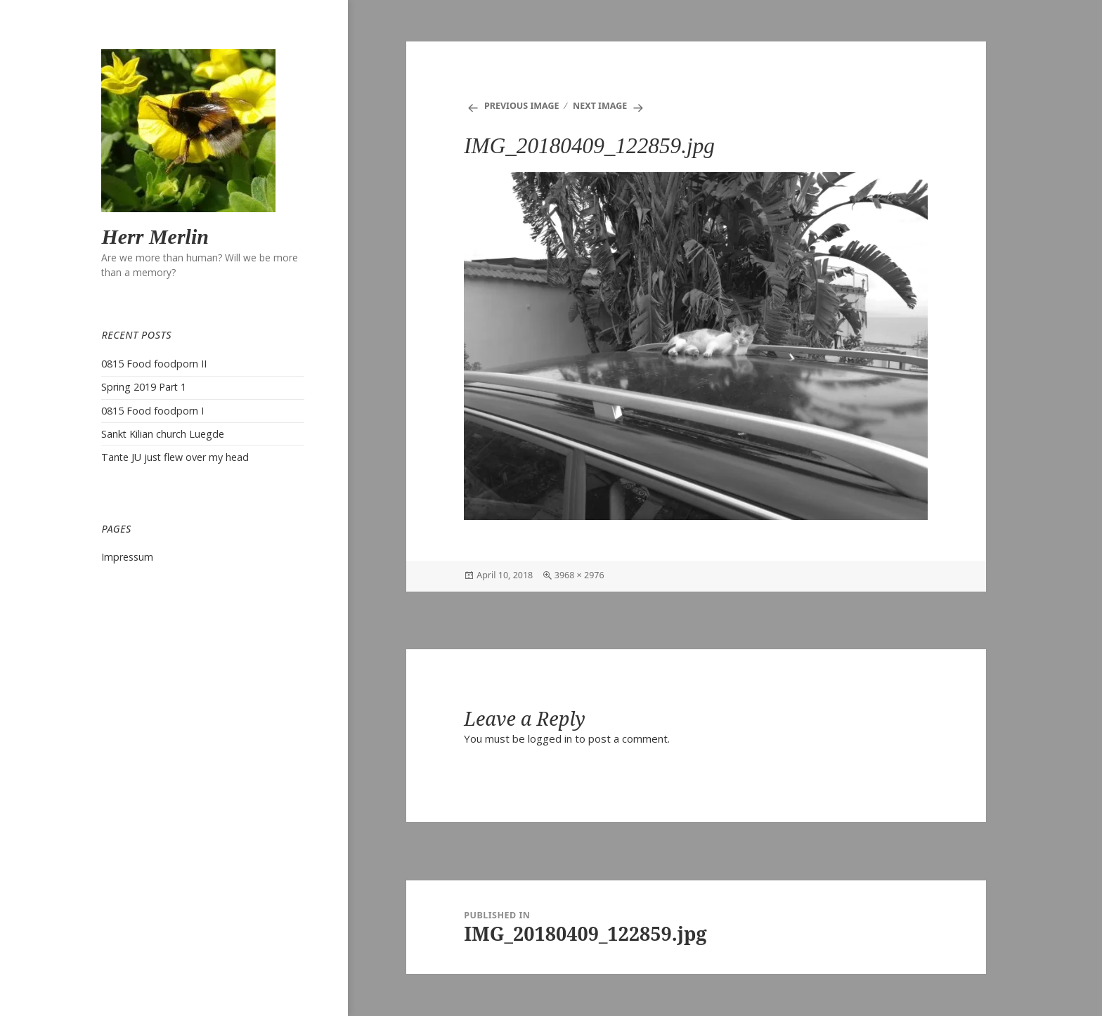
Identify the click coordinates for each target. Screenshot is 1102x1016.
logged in (550, 738)
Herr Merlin (155, 236)
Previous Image (521, 106)
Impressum (127, 557)
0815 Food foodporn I (152, 410)
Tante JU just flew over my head (175, 457)
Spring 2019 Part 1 (143, 386)
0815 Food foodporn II (154, 363)
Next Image (600, 106)
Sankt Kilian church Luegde (162, 434)
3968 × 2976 (579, 575)
